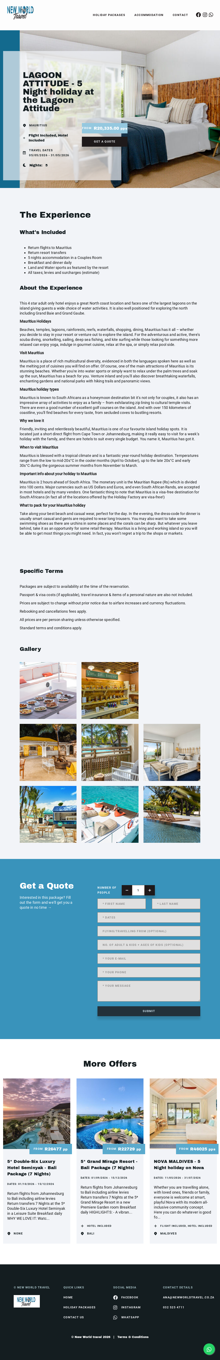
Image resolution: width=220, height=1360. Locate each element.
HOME (68, 1297)
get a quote (104, 141)
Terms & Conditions (133, 1337)
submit (149, 1011)
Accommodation (149, 15)
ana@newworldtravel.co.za (185, 1297)
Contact (180, 15)
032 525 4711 (174, 1307)
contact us (73, 1317)
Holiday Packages (109, 15)
